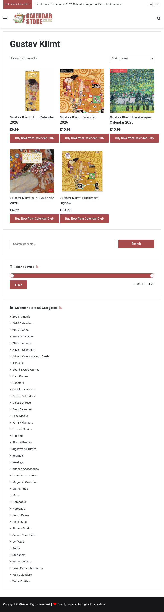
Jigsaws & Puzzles (24, 449)
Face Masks (20, 416)
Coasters (18, 382)
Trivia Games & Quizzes (27, 568)
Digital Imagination (93, 604)
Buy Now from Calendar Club (34, 138)
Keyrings (17, 462)
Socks (16, 548)
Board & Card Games (25, 369)
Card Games (20, 376)
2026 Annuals (21, 316)
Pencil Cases (20, 515)
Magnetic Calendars (25, 482)
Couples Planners (23, 389)
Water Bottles (21, 581)
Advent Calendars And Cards (30, 356)
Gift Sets (17, 435)
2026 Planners (21, 343)
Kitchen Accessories (25, 468)
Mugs (16, 495)
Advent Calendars (23, 349)
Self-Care (18, 541)
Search (136, 243)
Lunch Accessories (24, 475)
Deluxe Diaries (21, 402)
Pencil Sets (19, 521)
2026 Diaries (20, 330)
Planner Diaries (22, 528)
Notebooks (19, 502)
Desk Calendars (22, 409)
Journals (18, 455)
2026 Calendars (22, 323)
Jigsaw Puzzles (22, 442)
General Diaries (22, 429)
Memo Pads (20, 488)
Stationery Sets (22, 561)
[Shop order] (132, 58)
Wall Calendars (22, 574)
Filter (18, 284)
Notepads (18, 508)
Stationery (19, 554)
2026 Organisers (23, 336)
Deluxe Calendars (23, 396)
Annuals (17, 363)
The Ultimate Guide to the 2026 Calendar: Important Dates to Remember (78, 4)
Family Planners (22, 422)
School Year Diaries (24, 535)
